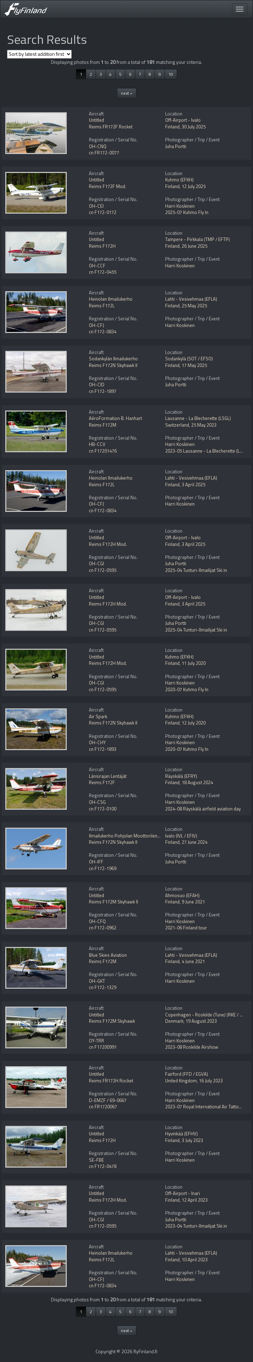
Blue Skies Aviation (108, 955)
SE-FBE (96, 1159)
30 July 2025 (194, 126)
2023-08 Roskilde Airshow (191, 1046)
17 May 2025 (194, 365)
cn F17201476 (103, 450)
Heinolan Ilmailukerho (110, 298)
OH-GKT (97, 980)
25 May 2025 (194, 305)
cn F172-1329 (102, 987)
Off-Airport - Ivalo (183, 119)
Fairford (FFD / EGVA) (186, 1073)
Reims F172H (102, 245)
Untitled (96, 119)
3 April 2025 (193, 484)
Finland (172, 126)
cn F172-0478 (102, 1166)
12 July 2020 (194, 722)
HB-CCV (97, 444)
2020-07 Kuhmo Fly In (186, 689)
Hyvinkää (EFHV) (181, 1133)
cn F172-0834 (102, 331)
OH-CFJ (96, 325)
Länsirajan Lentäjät (107, 776)
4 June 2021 (193, 961)
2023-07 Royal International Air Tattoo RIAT (208, 1106)
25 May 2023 (203, 424)
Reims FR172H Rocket (111, 1080)
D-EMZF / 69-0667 (107, 1100)
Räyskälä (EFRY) (181, 776)
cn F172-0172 (102, 212)
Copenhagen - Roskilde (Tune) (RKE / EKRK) (208, 1014)
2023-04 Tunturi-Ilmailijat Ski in (196, 1225)
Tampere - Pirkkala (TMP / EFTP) (197, 239)
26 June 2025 (194, 245)
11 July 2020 (194, 663)
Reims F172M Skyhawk (112, 1020)
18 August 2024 (197, 782)
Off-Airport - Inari (182, 1193)
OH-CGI (96, 563)
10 (170, 74)
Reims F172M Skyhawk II (113, 901)
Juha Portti (175, 146)
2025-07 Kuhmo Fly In (186, 212)
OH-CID (96, 384)
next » (126, 93)
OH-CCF (97, 265)
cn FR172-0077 (104, 152)
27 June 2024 (194, 842)
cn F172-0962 (102, 927)
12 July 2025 (194, 186)
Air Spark (98, 716)
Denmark (174, 1020)
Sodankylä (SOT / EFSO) (189, 358)
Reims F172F (102, 782)
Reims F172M (102, 424)
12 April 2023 (195, 1199)
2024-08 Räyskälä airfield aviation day (203, 808)
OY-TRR (96, 1040)
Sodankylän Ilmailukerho (113, 358)
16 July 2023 (211, 1080)
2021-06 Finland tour (186, 927)
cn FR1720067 (103, 1106)
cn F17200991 (103, 1046)
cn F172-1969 (102, 868)
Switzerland (177, 424)
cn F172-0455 (102, 271)
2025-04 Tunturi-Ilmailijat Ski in (196, 570)
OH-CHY (97, 742)
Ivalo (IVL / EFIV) (181, 835)
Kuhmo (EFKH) (179, 179)
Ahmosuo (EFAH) (182, 895)
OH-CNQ (97, 146)
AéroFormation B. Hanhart (115, 418)
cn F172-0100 (102, 808)
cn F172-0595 (102, 570)
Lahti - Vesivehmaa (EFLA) (191, 298)
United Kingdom (181, 1080)
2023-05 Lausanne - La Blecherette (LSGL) (207, 450)
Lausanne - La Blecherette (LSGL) (198, 418)
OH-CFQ (97, 921)
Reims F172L (102, 305)
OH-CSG (97, 802)
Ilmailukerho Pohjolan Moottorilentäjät (127, 835)
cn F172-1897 (102, 391)
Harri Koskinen (180, 205)
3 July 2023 (192, 1140)
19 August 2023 (201, 1020)
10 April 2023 (195, 1259)
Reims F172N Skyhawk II (113, 365)
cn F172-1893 (102, 749)
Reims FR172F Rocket (110, 126)
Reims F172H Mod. (108, 544)
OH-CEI (96, 205)
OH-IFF (96, 861)
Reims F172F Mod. (107, 186)
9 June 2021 (193, 901)
